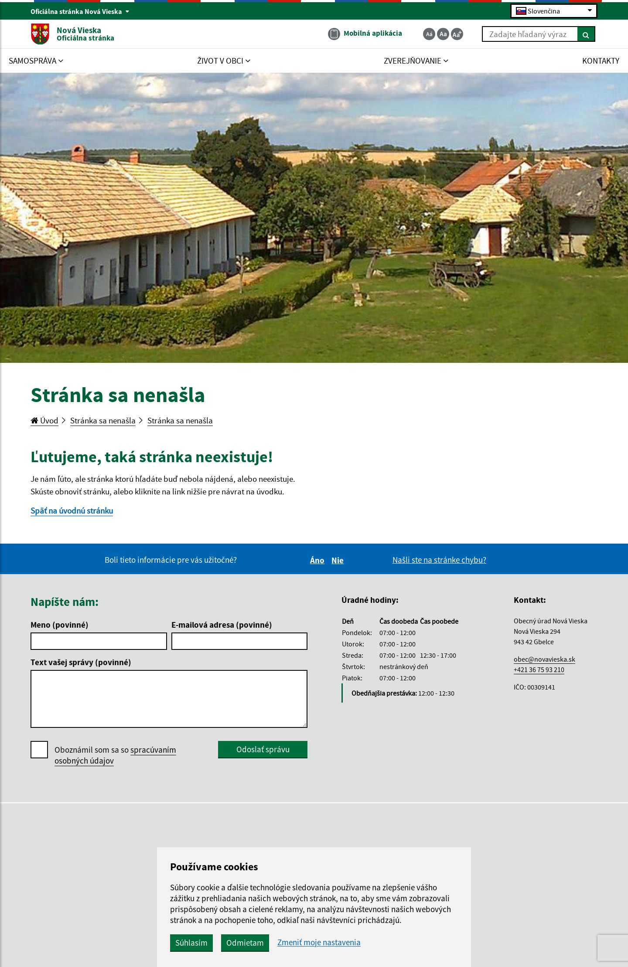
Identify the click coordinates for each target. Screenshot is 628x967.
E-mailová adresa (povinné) (221, 624)
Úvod (44, 420)
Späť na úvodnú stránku (72, 510)
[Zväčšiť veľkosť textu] (457, 34)
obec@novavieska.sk (544, 659)
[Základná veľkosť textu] (443, 34)
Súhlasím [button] (191, 942)
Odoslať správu (263, 749)
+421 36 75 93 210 (539, 669)
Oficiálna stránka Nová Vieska (80, 11)
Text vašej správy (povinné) (81, 662)
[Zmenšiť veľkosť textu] (429, 34)
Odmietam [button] (245, 942)
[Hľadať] (586, 34)
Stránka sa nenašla (103, 420)
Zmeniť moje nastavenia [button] (319, 942)
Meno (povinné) (60, 624)
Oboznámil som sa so (115, 755)
